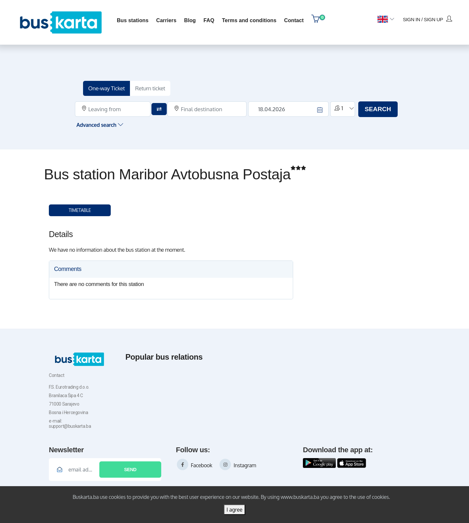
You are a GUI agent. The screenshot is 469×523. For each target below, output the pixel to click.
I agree (234, 509)
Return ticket (153, 87)
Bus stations (132, 19)
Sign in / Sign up (426, 18)
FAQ (208, 19)
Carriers (165, 19)
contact (293, 19)
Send (130, 468)
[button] (385, 18)
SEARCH (375, 108)
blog (189, 19)
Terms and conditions (248, 19)
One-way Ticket (110, 87)
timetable (80, 209)
